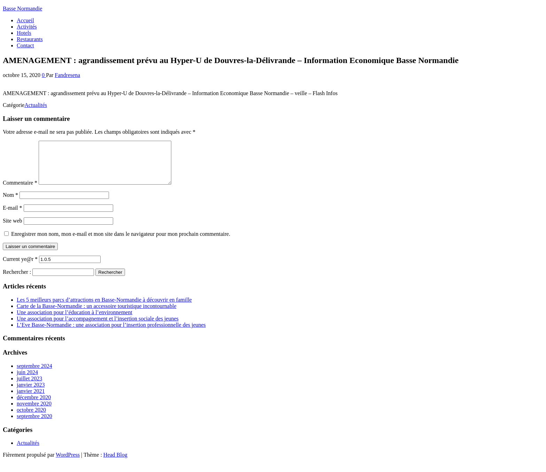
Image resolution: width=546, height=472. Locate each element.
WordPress (68, 463)
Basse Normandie (22, 8)
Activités (27, 27)
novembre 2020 (34, 412)
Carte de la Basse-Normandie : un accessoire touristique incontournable (97, 314)
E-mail (12, 216)
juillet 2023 (29, 387)
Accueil (25, 20)
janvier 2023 (31, 393)
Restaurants (30, 39)
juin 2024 (27, 381)
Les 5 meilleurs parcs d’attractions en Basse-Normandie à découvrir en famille (104, 308)
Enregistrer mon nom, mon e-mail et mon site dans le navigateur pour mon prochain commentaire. (120, 242)
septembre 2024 (34, 374)
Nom (10, 203)
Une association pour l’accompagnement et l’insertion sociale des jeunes (98, 327)
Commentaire (20, 191)
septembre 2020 (34, 424)
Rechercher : (17, 280)
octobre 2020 (31, 418)
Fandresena (67, 75)
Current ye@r (20, 267)
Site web (12, 229)
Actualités (35, 105)
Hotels (24, 33)
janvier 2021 (31, 399)
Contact (25, 45)
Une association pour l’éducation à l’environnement (74, 321)
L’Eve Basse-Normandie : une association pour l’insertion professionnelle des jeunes (111, 333)
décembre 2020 (34, 406)
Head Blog (115, 463)
